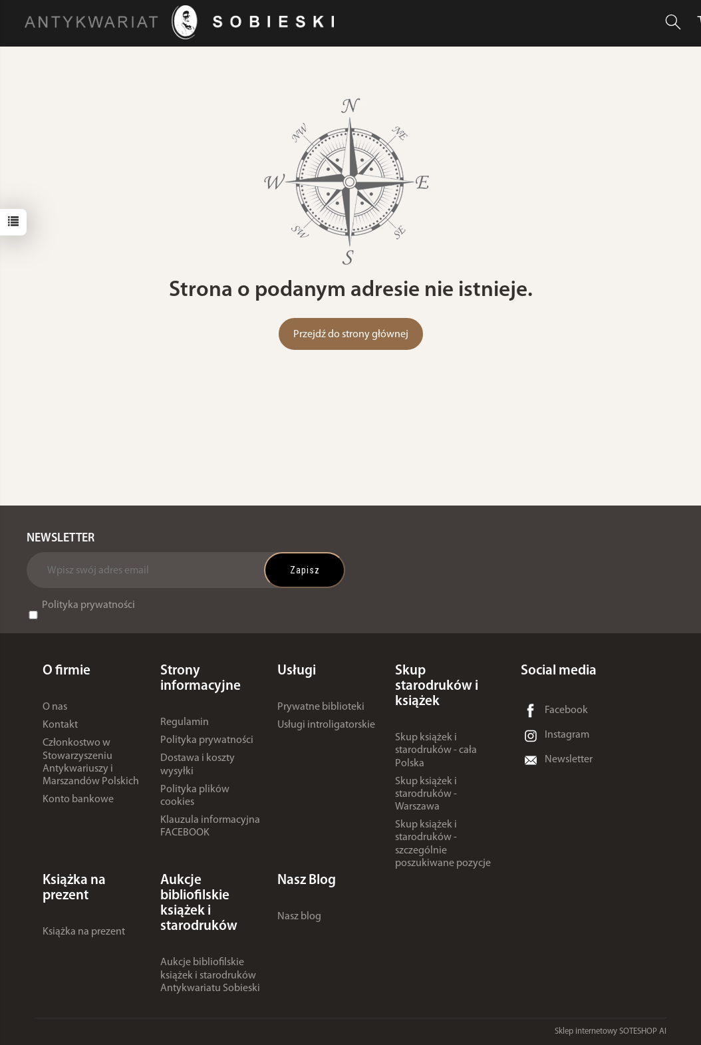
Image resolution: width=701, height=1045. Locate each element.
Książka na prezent (84, 932)
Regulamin (184, 722)
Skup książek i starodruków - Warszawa (426, 794)
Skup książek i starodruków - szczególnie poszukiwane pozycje (443, 844)
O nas (55, 707)
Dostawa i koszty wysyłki (197, 764)
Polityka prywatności (88, 605)
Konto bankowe (78, 799)
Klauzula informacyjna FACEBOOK (210, 826)
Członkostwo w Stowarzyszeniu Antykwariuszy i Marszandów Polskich (91, 762)
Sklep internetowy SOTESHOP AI (610, 1031)
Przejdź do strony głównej (350, 334)
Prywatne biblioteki (320, 707)
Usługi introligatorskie (326, 725)
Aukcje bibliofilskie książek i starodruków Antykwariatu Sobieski (210, 975)
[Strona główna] (183, 22)
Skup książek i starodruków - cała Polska (436, 750)
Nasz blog (299, 916)
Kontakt (60, 725)
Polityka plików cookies (194, 796)
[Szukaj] (673, 22)
